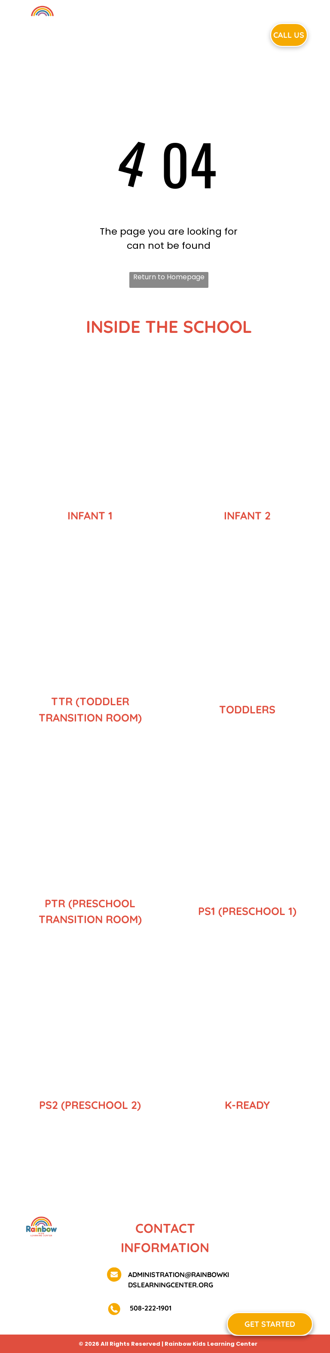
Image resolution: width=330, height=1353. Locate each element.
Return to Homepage (169, 277)
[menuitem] (109, 34)
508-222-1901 (149, 1308)
